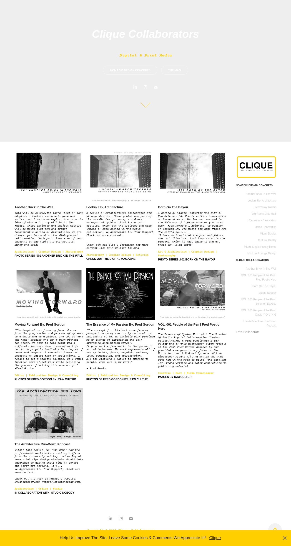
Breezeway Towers (265, 207)
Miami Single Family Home (260, 246)
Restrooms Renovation (262, 220)
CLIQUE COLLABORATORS (252, 260)
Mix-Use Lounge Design (261, 253)
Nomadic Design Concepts (254, 185)
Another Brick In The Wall (261, 194)
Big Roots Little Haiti (264, 213)
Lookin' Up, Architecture (262, 200)
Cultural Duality (267, 240)
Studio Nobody (267, 292)
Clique (215, 538)
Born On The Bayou (264, 286)
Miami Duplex (268, 233)
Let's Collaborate (248, 332)
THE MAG (174, 70)
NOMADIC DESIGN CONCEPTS (130, 70)
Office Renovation (265, 227)
